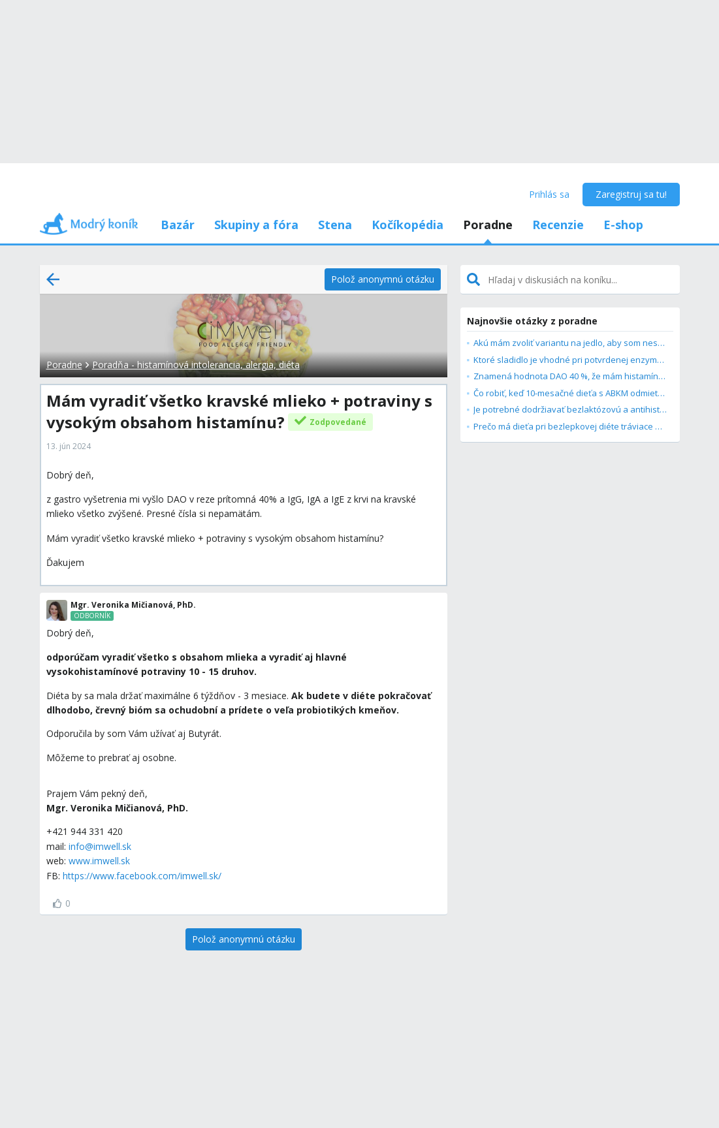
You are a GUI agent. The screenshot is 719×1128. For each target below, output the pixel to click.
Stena (335, 224)
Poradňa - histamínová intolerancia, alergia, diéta (196, 364)
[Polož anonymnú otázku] (383, 279)
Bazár (178, 224)
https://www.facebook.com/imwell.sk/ (142, 876)
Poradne (488, 224)
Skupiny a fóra (256, 224)
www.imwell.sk (99, 860)
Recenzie (558, 224)
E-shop (623, 224)
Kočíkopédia (407, 224)
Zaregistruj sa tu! (631, 194)
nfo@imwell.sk (101, 846)
